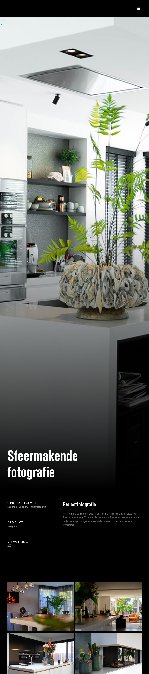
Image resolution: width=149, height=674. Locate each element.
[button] (139, 8)
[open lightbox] (40, 606)
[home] (23, 9)
